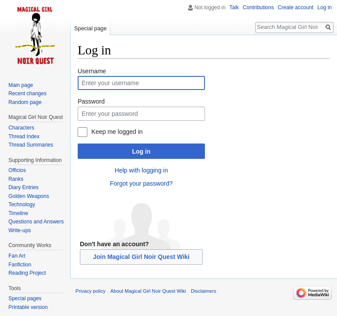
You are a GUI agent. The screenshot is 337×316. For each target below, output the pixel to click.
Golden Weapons (28, 196)
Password (91, 101)
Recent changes (27, 93)
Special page (90, 28)
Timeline (18, 213)
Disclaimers (203, 291)
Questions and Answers (36, 222)
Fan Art (16, 256)
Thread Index (23, 136)
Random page (24, 102)
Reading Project (27, 273)
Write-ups (19, 230)
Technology (21, 204)
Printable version (27, 307)
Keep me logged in (117, 131)
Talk (234, 7)
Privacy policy (90, 291)
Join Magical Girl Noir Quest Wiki (141, 256)
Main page (20, 85)
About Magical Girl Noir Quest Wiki (148, 291)
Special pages (24, 298)
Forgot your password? (141, 183)
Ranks (15, 179)
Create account (295, 7)
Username (92, 71)
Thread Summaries (30, 145)
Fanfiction (19, 265)
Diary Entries (23, 187)
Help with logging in (141, 170)
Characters (21, 128)
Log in (141, 151)
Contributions (258, 7)
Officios (17, 170)
